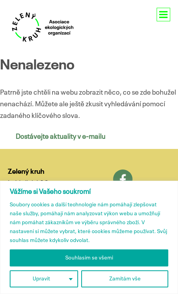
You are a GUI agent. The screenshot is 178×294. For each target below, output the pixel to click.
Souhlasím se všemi (89, 258)
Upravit (41, 279)
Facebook (123, 179)
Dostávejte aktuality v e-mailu (60, 136)
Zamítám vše (125, 279)
